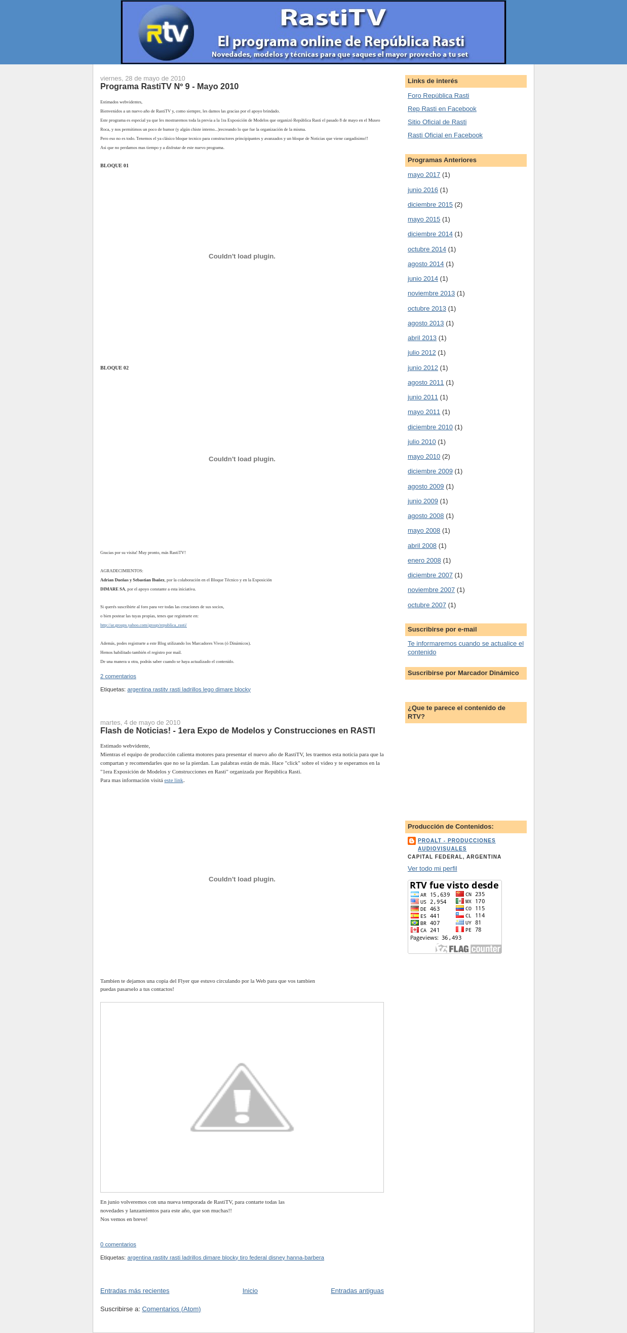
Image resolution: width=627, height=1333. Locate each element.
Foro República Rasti (438, 95)
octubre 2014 (427, 249)
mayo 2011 (424, 412)
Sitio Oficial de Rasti (437, 122)
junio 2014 (423, 278)
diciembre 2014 (430, 234)
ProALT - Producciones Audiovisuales (457, 844)
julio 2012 (422, 352)
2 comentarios (118, 676)
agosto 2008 (426, 516)
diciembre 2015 (430, 204)
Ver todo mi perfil (432, 868)
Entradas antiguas (357, 1290)
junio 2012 (423, 368)
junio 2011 (423, 397)
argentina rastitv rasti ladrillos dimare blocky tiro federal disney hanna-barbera (225, 1257)
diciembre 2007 (430, 575)
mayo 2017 (424, 174)
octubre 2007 (427, 605)
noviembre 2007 (431, 590)
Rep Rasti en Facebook (442, 109)
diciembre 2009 (430, 471)
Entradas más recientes (135, 1290)
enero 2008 (424, 560)
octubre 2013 (427, 308)
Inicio (250, 1290)
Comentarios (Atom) (171, 1309)
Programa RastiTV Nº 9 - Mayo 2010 (169, 86)
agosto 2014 (426, 264)
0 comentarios (118, 1244)
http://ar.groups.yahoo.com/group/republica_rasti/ (143, 624)
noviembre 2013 (431, 293)
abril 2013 (422, 338)
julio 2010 (422, 442)
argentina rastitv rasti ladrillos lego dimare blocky (189, 689)
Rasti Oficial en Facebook (445, 135)
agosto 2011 (426, 382)
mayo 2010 (424, 456)
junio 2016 (423, 190)
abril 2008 (422, 545)
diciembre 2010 (430, 427)
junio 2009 (423, 501)
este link (173, 780)
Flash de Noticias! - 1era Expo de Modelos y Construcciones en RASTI (237, 730)
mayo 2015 (424, 219)
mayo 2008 (424, 530)
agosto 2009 (426, 486)
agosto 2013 (426, 323)
